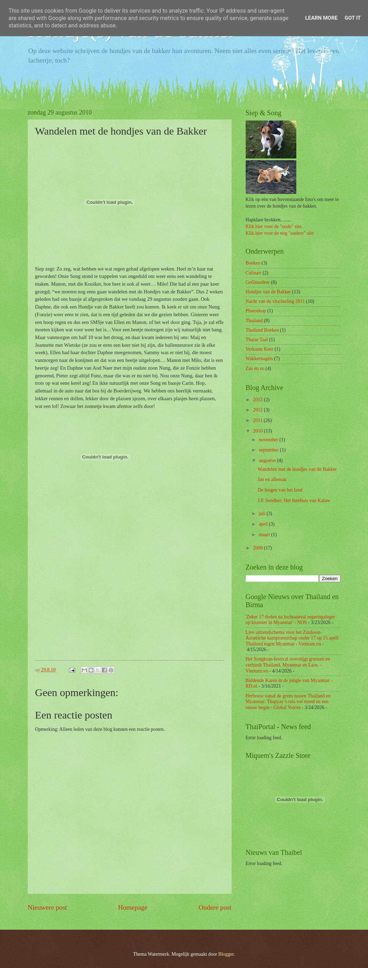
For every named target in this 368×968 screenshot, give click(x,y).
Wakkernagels (259, 358)
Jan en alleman (272, 479)
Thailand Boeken (262, 330)
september (269, 450)
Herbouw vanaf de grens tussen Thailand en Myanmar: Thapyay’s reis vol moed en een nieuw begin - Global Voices (288, 701)
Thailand (254, 320)
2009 (258, 548)
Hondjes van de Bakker (268, 291)
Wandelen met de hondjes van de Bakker (297, 469)
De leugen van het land (280, 490)
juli (262, 513)
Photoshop (256, 310)
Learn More (321, 18)
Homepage (133, 907)
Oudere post (215, 907)
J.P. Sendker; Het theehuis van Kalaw (294, 500)
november (269, 439)
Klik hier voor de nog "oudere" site (280, 233)
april (264, 524)
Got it (352, 18)
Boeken (253, 263)
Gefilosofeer (258, 282)
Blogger (226, 954)
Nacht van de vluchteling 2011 (275, 301)
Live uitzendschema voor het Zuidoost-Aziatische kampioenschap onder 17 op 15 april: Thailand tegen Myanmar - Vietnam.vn (293, 638)
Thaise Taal (257, 339)
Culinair (254, 272)
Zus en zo (255, 368)
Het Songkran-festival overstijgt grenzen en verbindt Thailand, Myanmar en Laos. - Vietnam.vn (288, 664)
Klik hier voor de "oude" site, (274, 226)
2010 (258, 431)
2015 (258, 399)
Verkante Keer (259, 349)
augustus (268, 460)
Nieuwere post (47, 907)
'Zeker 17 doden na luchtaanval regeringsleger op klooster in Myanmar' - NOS (290, 619)
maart (265, 534)
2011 (258, 420)
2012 (258, 409)
